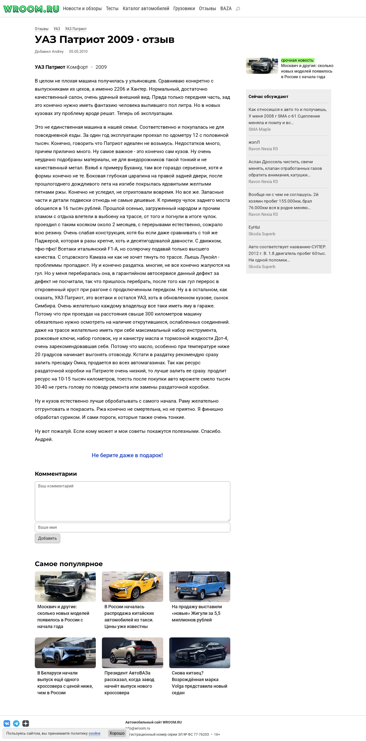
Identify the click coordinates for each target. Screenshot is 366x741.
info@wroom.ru (137, 728)
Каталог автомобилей (146, 8)
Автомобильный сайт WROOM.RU (153, 722)
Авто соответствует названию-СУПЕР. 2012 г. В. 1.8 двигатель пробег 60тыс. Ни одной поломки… (287, 253)
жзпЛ (254, 142)
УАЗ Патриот (76, 28)
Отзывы (207, 8)
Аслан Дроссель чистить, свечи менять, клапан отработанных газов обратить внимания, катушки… (285, 168)
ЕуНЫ (254, 227)
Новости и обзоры (82, 8)
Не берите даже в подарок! (127, 455)
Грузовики (184, 8)
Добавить (47, 538)
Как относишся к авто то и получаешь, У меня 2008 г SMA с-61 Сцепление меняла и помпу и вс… (288, 116)
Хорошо (117, 733)
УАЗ (57, 28)
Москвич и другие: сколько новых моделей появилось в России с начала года (307, 71)
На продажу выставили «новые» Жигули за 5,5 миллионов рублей (197, 613)
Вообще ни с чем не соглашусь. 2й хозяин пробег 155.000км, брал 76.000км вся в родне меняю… (283, 201)
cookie (94, 733)
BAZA (226, 8)
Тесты (112, 8)
